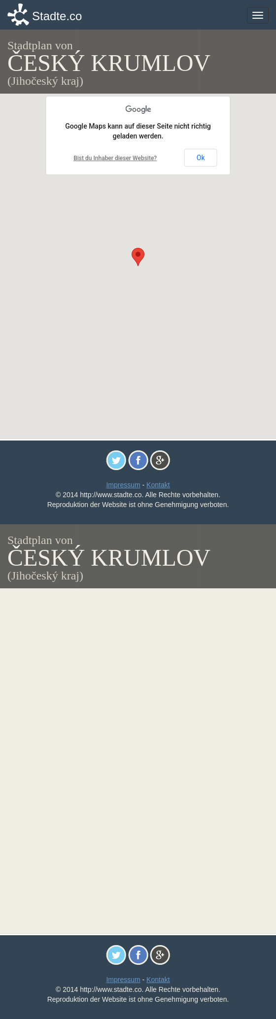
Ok (201, 158)
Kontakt (158, 485)
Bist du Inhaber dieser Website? (115, 158)
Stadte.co (57, 16)
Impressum (123, 485)
